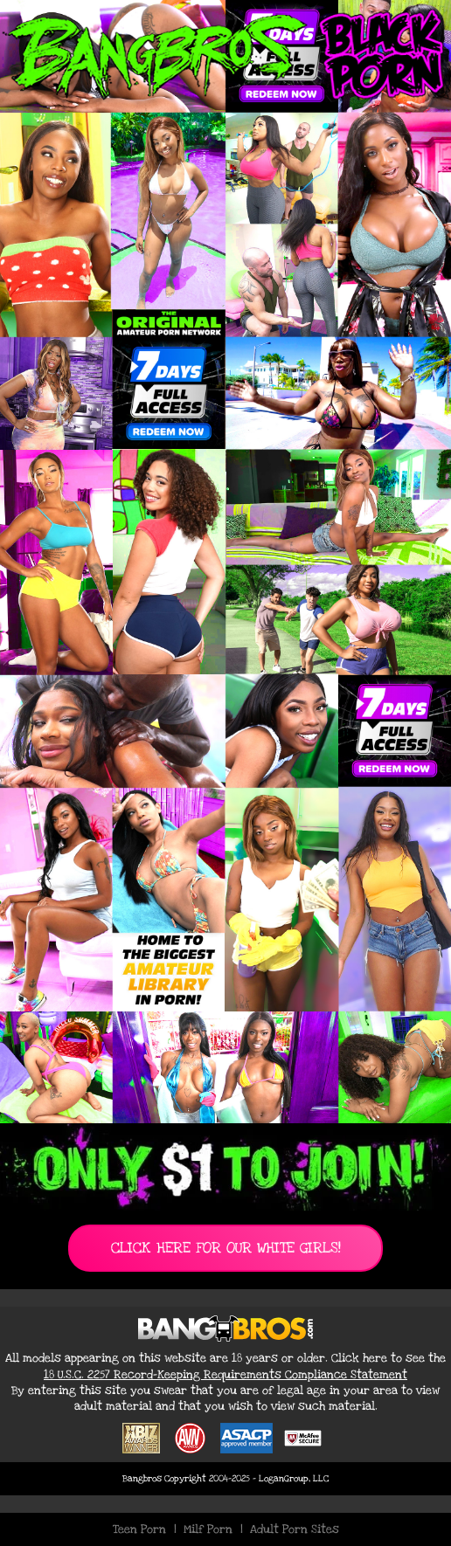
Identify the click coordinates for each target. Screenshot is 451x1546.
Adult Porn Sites (294, 1529)
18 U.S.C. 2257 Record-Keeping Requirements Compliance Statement (225, 1375)
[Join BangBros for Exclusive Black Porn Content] (225, 561)
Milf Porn (208, 1529)
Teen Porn (139, 1529)
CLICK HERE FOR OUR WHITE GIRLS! (226, 1248)
